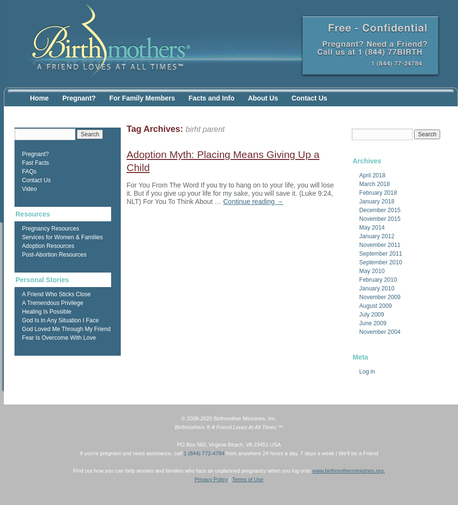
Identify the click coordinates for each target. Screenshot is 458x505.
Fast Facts (35, 162)
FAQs (29, 171)
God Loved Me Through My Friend (66, 329)
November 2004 (380, 332)
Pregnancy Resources (50, 228)
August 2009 (375, 306)
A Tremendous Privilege (53, 303)
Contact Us (309, 98)
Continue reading (253, 201)
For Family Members (142, 98)
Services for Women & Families (62, 237)
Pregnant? (79, 98)
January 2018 (377, 201)
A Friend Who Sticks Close (56, 294)
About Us (263, 98)
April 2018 (372, 175)
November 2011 (380, 245)
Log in (367, 371)
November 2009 (380, 297)
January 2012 (377, 236)
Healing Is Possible (47, 311)
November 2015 (380, 219)
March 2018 (374, 184)
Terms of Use (247, 479)
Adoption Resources (48, 246)
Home (39, 98)
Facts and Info (211, 98)
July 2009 (371, 314)
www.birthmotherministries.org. (348, 471)
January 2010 (377, 288)
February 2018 (378, 192)
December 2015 (380, 210)
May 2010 (372, 271)
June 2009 (372, 323)
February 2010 (378, 279)
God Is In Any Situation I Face (60, 320)
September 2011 (380, 253)
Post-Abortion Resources (54, 254)
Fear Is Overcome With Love (59, 337)
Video (29, 189)
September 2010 (380, 262)
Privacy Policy (211, 479)
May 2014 (372, 227)
